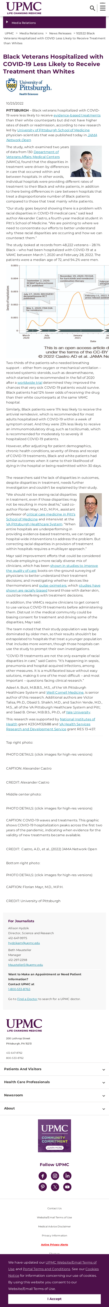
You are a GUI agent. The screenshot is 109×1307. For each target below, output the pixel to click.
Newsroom (13, 1095)
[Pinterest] (43, 1188)
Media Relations (24, 23)
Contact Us (54, 1208)
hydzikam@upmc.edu (24, 943)
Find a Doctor (27, 999)
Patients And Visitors (22, 1069)
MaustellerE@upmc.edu (25, 965)
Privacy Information (54, 1235)
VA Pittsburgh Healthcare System (34, 524)
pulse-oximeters (53, 585)
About (9, 1108)
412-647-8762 (14, 1052)
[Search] (92, 8)
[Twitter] (55, 1187)
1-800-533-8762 (19, 989)
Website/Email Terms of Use (54, 1217)
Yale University (78, 712)
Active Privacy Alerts (54, 1244)
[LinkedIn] (67, 1176)
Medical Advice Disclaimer (54, 1226)
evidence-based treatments (77, 115)
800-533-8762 (15, 1057)
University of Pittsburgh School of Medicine (53, 130)
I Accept (54, 1299)
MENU (102, 3)
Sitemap (54, 1253)
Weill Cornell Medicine (65, 692)
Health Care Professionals (27, 1082)
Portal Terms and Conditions (46, 1269)
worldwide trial (29, 383)
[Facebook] (43, 1176)
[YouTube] (67, 1188)
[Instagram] (55, 1176)
